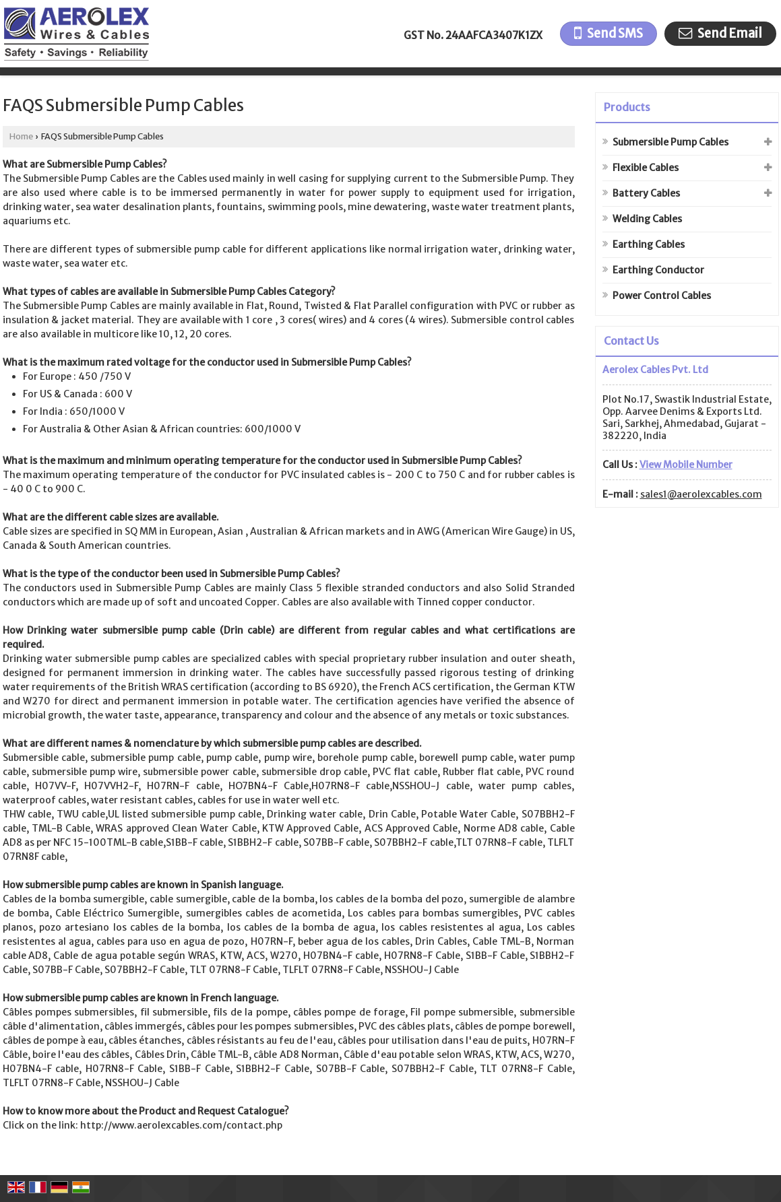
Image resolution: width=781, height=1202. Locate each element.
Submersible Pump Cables (670, 142)
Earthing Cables (649, 244)
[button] (685, 465)
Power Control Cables (662, 296)
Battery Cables (646, 193)
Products (627, 107)
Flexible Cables (646, 168)
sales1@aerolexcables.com (701, 494)
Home (21, 136)
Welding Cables (647, 219)
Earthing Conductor (658, 270)
